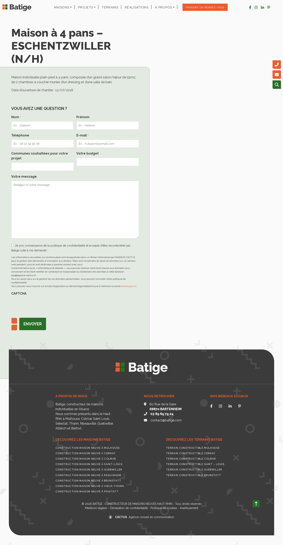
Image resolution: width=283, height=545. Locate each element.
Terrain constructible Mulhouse (193, 448)
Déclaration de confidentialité (129, 508)
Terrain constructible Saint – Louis (195, 464)
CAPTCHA (19, 293)
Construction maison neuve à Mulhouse (87, 448)
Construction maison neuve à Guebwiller (88, 469)
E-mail (82, 135)
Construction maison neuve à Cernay (85, 453)
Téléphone (20, 135)
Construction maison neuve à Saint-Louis (88, 464)
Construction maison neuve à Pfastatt (87, 491)
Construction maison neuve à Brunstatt (88, 480)
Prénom (82, 117)
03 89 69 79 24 (161, 414)
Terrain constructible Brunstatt (193, 475)
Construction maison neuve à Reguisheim (88, 475)
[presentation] (41, 305)
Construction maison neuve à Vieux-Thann (89, 486)
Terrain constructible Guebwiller (194, 469)
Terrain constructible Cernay (190, 453)
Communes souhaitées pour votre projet (39, 156)
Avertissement (189, 508)
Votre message (24, 176)
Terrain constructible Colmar (191, 458)
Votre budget (87, 153)
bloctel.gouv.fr (128, 286)
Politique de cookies (164, 508)
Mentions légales (96, 508)
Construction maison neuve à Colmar (85, 458)
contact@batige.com (166, 420)
